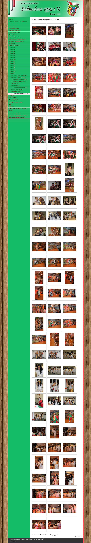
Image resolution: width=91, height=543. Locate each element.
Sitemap (30, 539)
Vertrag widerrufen (38, 539)
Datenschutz (17, 539)
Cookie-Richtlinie (24, 539)
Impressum (11, 539)
